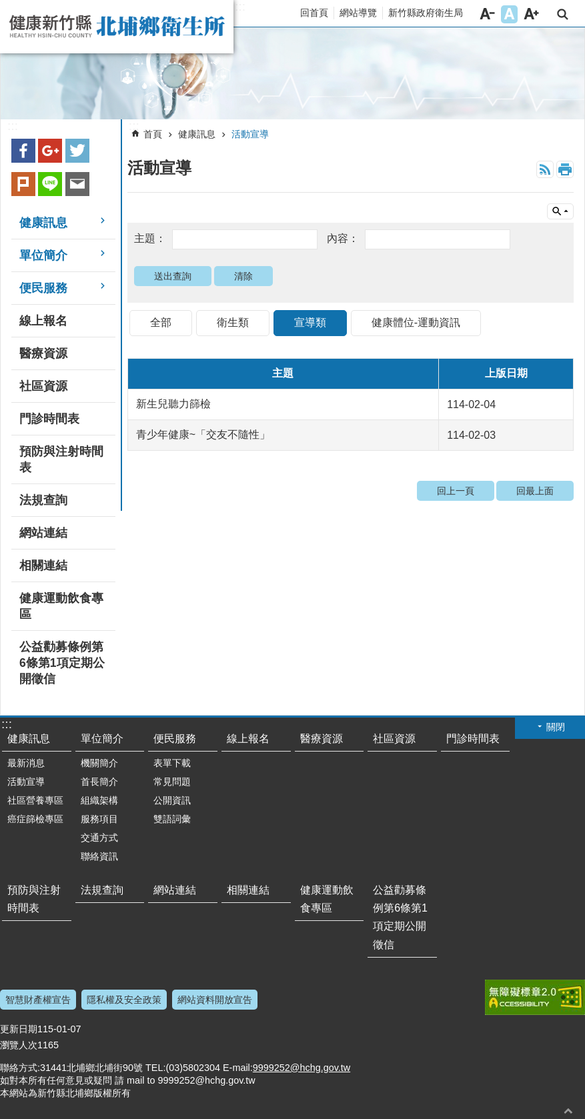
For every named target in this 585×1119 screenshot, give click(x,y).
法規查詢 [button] (43, 500)
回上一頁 (455, 490)
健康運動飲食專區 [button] (61, 606)
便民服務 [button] (43, 288)
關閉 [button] (555, 727)
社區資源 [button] (43, 386)
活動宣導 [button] (26, 781)
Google (50, 151)
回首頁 (314, 12)
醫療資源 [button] (43, 353)
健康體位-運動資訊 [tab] (416, 322)
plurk (23, 184)
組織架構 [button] (99, 800)
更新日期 (18, 1029)
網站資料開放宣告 (214, 999)
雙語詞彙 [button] (172, 819)
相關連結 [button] (43, 565)
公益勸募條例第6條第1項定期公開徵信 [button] (62, 663)
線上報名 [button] (43, 320)
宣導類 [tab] (310, 322)
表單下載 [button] (172, 763)
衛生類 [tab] (233, 322)
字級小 (487, 14)
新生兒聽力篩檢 (173, 403)
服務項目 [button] (99, 819)
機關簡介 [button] (99, 763)
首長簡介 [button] (99, 781)
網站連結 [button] (43, 532)
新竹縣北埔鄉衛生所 (116, 26)
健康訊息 (196, 134)
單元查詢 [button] (560, 211)
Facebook (23, 151)
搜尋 (563, 14)
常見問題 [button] (172, 781)
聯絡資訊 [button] (99, 856)
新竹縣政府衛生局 (425, 12)
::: (240, 6)
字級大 (531, 14)
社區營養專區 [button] (35, 800)
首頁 (152, 134)
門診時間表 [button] (49, 418)
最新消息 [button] (26, 763)
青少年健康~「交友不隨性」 (203, 434)
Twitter (77, 151)
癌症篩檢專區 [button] (35, 819)
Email (77, 184)
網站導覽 (358, 12)
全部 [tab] (160, 322)
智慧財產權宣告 (38, 999)
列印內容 (565, 169)
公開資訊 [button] (172, 800)
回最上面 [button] (568, 1110)
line (50, 184)
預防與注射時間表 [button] (61, 459)
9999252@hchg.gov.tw (301, 1067)
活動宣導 (250, 134)
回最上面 (535, 490)
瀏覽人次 (18, 1045)
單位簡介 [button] (43, 255)
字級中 (509, 14)
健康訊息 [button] (43, 222)
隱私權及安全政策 (124, 999)
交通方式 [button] (99, 837)
